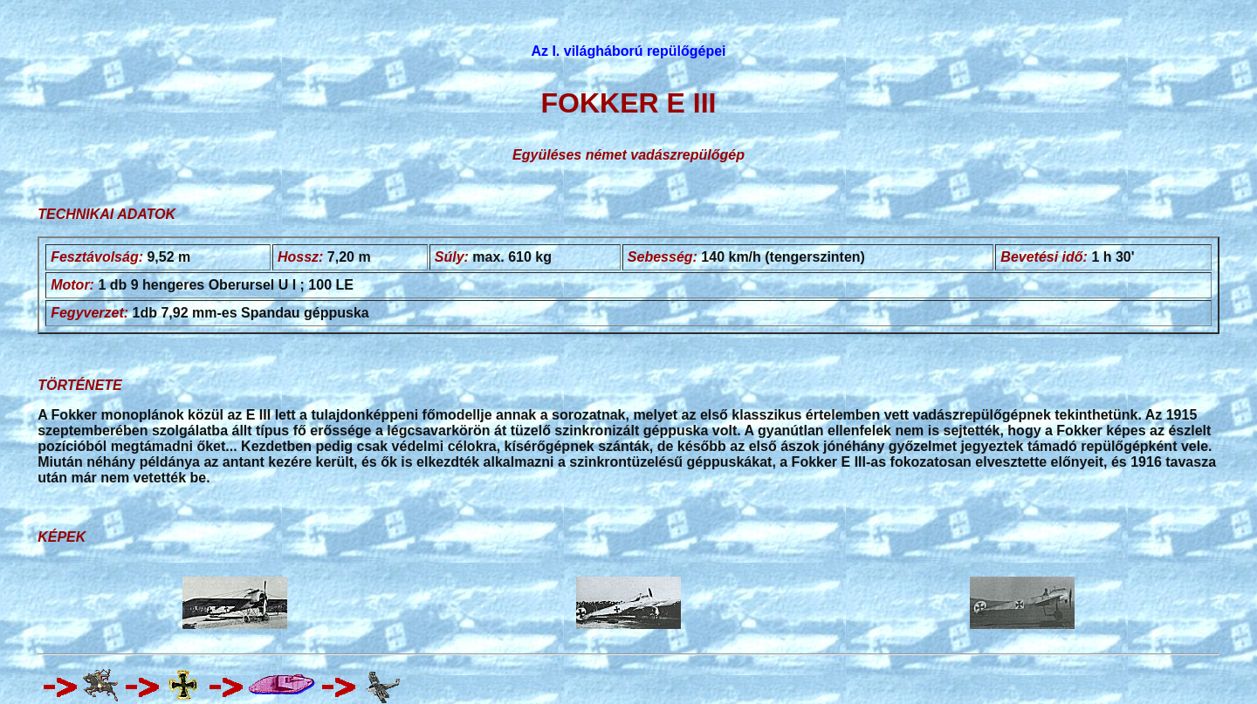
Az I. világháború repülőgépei (628, 51)
